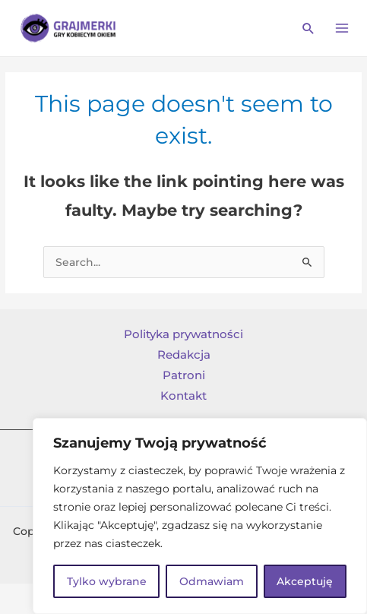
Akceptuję (305, 581)
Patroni (184, 375)
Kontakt (183, 396)
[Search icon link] (308, 28)
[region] (200, 516)
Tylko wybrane (107, 581)
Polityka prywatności (183, 334)
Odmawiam (211, 581)
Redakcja (183, 355)
